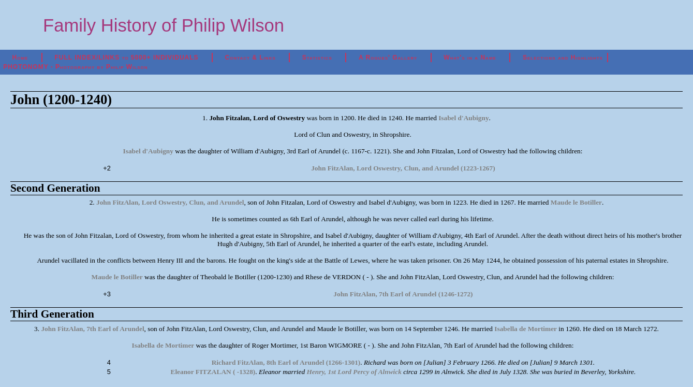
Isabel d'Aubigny (463, 118)
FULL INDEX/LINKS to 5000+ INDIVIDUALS (126, 57)
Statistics (317, 57)
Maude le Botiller (576, 202)
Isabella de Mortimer (525, 329)
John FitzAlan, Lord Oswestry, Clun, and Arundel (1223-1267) (403, 168)
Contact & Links (250, 57)
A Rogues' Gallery (388, 57)
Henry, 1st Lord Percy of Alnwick (354, 372)
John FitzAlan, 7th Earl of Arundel (92, 329)
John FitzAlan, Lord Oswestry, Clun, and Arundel (170, 202)
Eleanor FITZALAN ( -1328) (213, 372)
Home (20, 57)
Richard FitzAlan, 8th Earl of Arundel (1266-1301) (286, 362)
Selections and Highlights (563, 57)
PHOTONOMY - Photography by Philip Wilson (75, 66)
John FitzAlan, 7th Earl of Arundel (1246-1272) (403, 294)
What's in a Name (470, 57)
